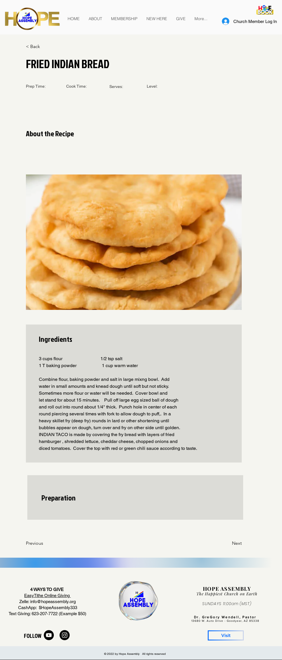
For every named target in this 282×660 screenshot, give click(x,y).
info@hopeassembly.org (53, 601)
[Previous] (44, 543)
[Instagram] (65, 635)
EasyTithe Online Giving (47, 595)
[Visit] (226, 635)
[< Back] (44, 46)
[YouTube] (49, 635)
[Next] (227, 543)
